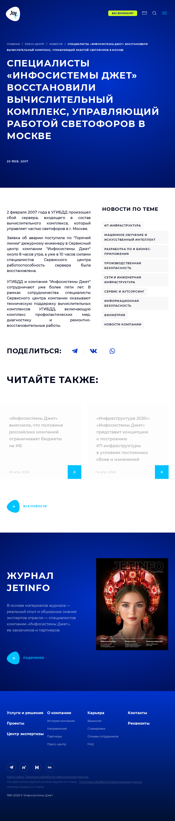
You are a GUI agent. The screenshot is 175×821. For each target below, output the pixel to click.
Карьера (96, 713)
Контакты (137, 713)
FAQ (91, 744)
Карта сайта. (15, 777)
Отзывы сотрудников (103, 736)
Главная (13, 44)
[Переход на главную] (47, 13)
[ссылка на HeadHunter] (49, 767)
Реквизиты (139, 723)
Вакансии (94, 721)
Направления (57, 728)
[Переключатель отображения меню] (164, 13)
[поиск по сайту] (154, 13)
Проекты (15, 723)
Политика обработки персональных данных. (57, 777)
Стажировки (96, 728)
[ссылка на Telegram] (11, 767)
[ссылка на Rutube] (24, 767)
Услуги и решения (25, 713)
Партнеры (54, 736)
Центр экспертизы (25, 734)
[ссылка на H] (36, 767)
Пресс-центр (34, 44)
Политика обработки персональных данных (110, 782)
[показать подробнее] (27, 506)
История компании (61, 721)
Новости (56, 44)
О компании (59, 713)
